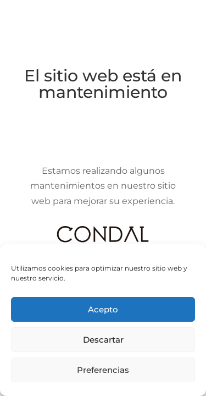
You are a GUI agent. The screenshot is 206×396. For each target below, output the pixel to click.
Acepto (103, 309)
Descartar (103, 339)
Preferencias (103, 370)
